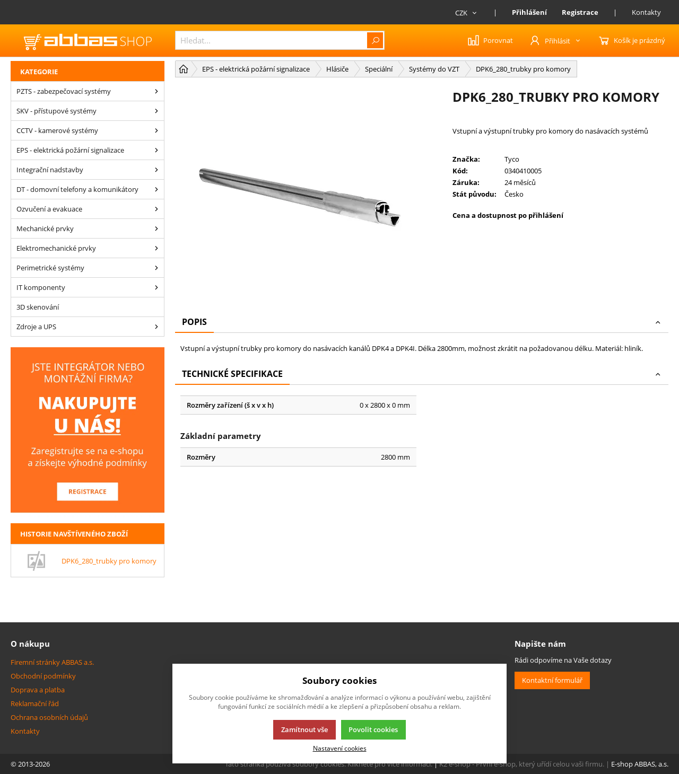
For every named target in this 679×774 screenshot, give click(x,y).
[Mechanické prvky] (156, 228)
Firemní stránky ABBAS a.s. (52, 662)
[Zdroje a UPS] (156, 326)
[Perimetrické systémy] (156, 268)
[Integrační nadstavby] (156, 170)
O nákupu (30, 643)
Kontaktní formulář (552, 680)
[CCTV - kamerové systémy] (156, 130)
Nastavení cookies (340, 748)
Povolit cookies (373, 729)
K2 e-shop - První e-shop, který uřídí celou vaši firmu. (521, 764)
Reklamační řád (35, 703)
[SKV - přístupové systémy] (156, 111)
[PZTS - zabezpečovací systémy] (156, 91)
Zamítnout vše (304, 729)
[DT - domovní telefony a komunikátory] (156, 189)
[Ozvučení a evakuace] (156, 209)
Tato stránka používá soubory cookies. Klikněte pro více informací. (328, 764)
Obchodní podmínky (43, 676)
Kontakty (646, 12)
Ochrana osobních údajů (49, 717)
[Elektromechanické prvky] (156, 248)
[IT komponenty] (156, 287)
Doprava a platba (38, 689)
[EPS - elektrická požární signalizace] (156, 150)
